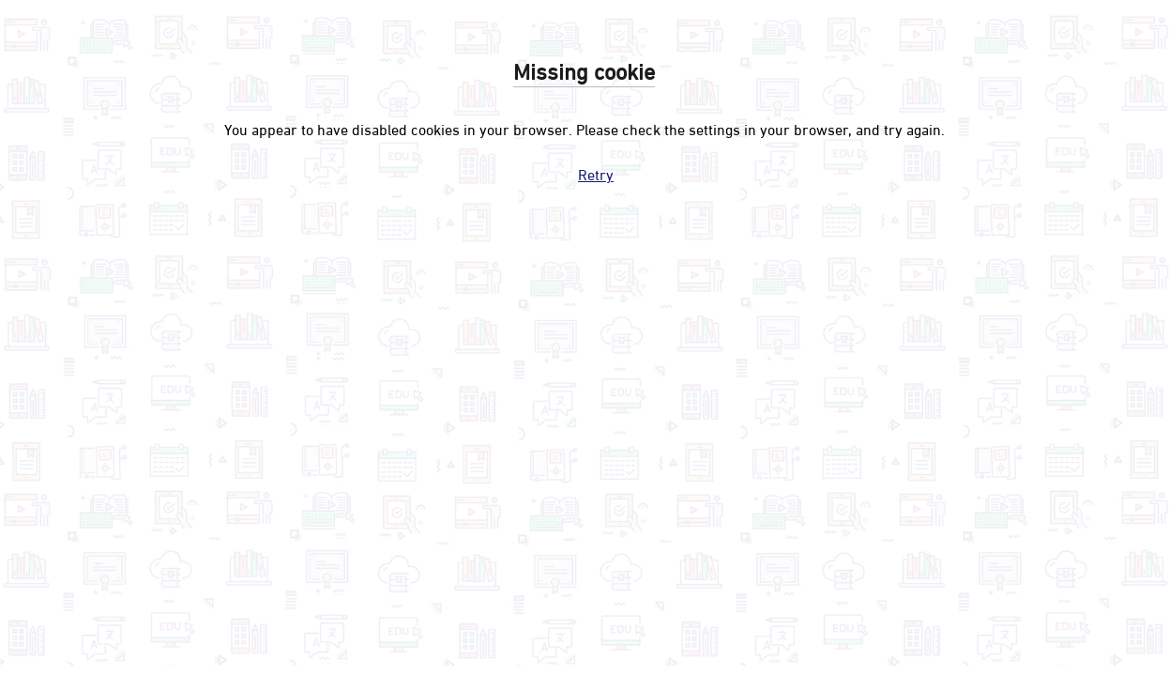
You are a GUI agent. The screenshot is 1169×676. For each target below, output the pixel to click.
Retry (596, 173)
